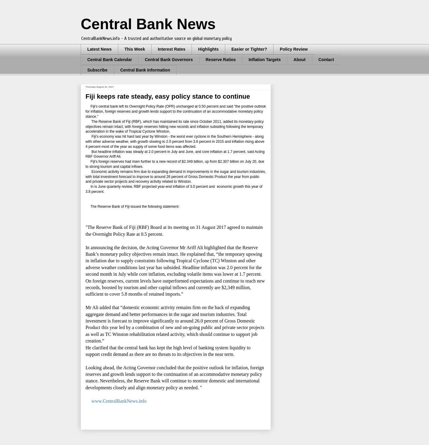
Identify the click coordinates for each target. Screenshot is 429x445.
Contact (326, 59)
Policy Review (293, 49)
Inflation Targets (264, 59)
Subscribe (97, 70)
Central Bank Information (145, 70)
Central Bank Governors (169, 59)
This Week (135, 49)
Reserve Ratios (221, 59)
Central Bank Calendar (109, 59)
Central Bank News (148, 24)
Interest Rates (172, 49)
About (299, 59)
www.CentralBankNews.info (119, 401)
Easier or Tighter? (249, 49)
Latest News (99, 49)
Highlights (208, 49)
